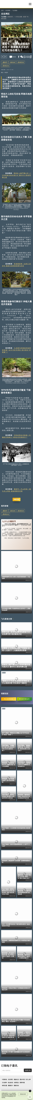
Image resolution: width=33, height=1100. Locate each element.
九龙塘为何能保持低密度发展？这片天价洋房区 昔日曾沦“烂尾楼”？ (16, 350)
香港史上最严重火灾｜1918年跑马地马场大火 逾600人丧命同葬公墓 (16, 175)
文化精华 (4, 1082)
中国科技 (4, 1079)
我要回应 (17, 499)
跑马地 (13, 62)
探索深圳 (10, 17)
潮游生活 (16, 1079)
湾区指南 (3, 18)
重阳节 (5, 62)
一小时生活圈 (18, 17)
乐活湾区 (7, 10)
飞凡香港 (14, 10)
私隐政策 (11, 1096)
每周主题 (4, 1085)
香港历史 (21, 62)
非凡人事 (28, 1079)
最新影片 (10, 1085)
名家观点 (16, 1082)
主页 (2, 10)
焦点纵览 (10, 1082)
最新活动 (16, 1085)
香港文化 (6, 66)
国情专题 (22, 1082)
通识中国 (22, 1079)
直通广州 (25, 17)
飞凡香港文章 (6, 619)
